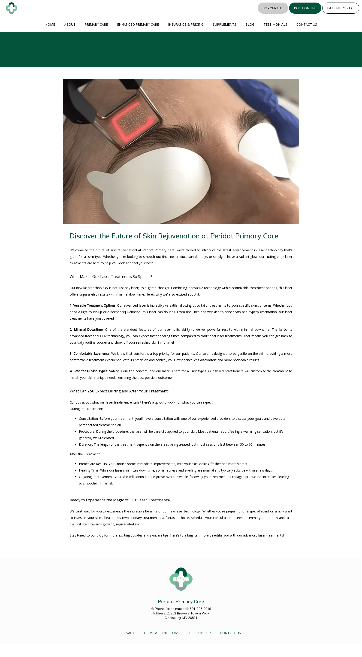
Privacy (127, 645)
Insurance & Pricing (186, 37)
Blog (249, 37)
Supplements (224, 37)
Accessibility (199, 645)
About (69, 37)
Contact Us (306, 37)
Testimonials (275, 37)
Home (50, 37)
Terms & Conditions (161, 645)
